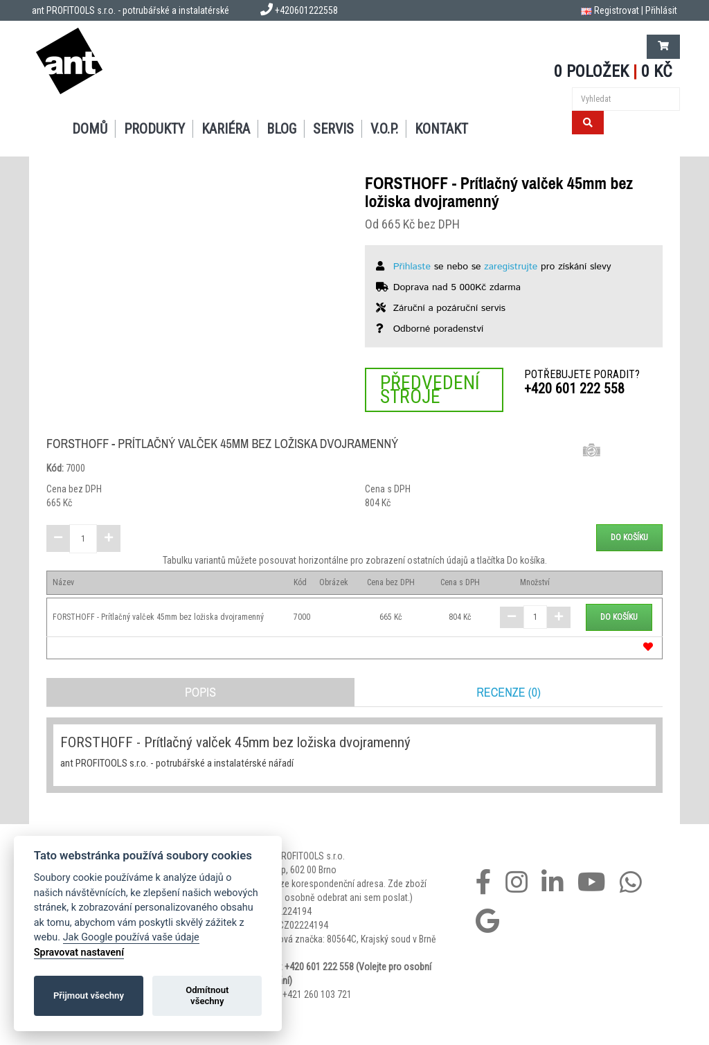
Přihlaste (412, 267)
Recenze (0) (508, 692)
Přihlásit (661, 10)
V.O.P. (384, 128)
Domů (89, 128)
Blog (281, 128)
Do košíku (629, 537)
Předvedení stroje (430, 389)
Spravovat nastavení (79, 952)
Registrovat (616, 10)
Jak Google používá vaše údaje (131, 937)
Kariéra (225, 128)
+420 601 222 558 (574, 388)
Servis (333, 128)
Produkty (154, 128)
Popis (200, 692)
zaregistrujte (510, 267)
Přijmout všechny (88, 995)
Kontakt (441, 128)
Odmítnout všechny (207, 995)
